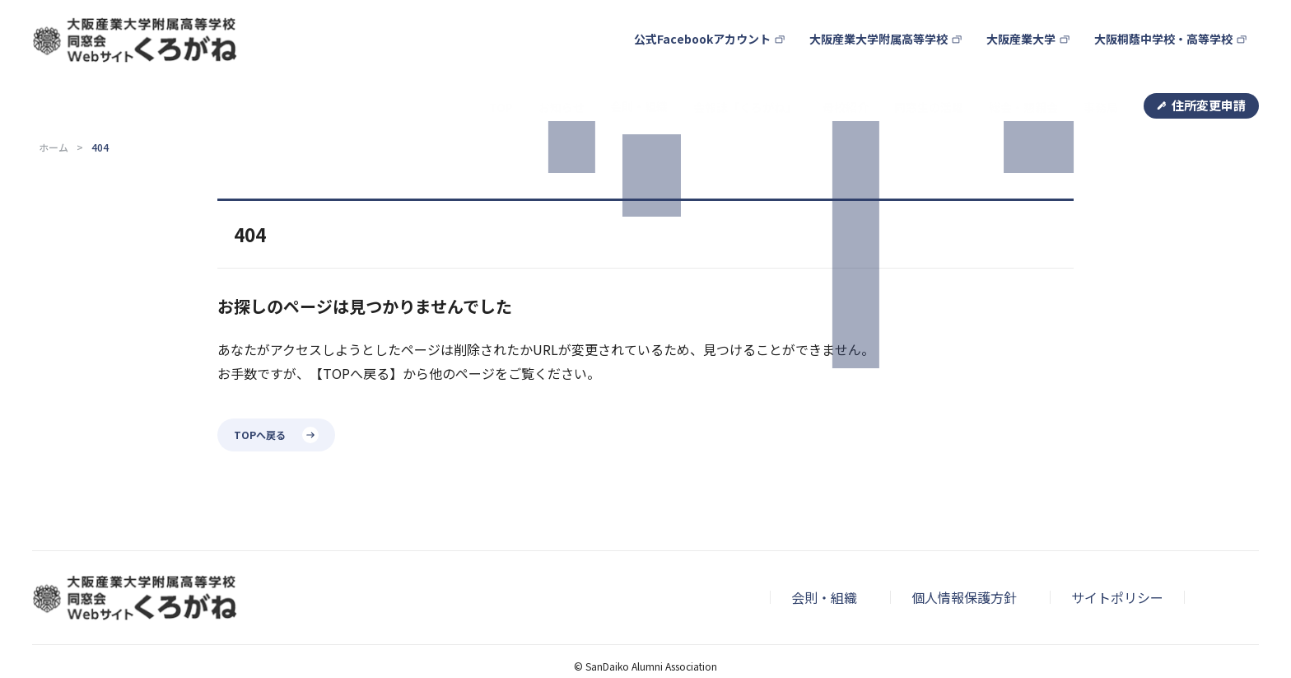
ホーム (53, 89)
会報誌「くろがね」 (725, 56)
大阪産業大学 (1031, 21)
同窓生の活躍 (919, 56)
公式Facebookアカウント (730, 21)
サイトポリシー (1117, 539)
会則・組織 (824, 539)
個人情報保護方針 (964, 539)
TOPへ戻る (260, 376)
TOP (469, 56)
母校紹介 (831, 56)
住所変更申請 (1209, 54)
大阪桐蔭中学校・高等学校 (1168, 21)
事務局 (1099, 56)
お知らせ (532, 56)
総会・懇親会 (1018, 56)
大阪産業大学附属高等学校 (895, 21)
